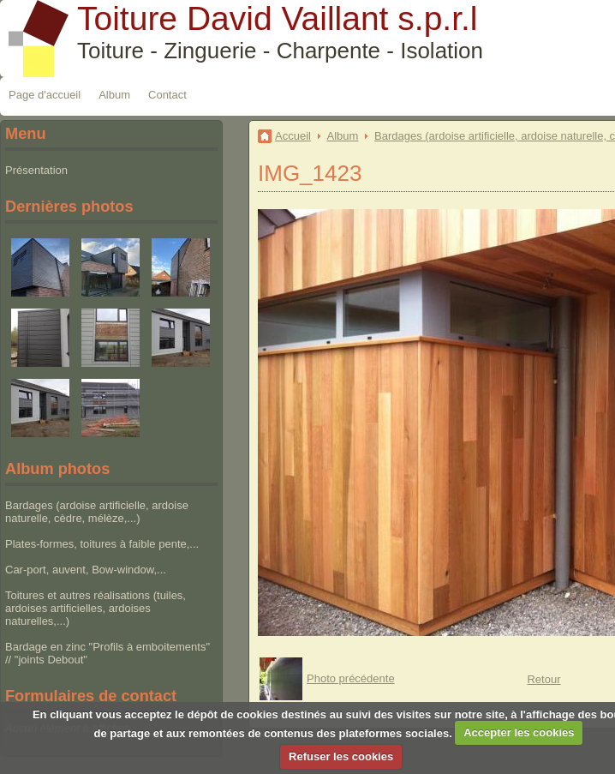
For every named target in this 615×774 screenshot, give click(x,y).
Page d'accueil (45, 94)
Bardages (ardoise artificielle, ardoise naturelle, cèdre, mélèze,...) (96, 512)
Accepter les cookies (518, 732)
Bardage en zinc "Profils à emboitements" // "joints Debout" (107, 653)
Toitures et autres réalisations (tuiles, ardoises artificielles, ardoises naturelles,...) (95, 608)
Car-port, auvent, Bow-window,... (85, 569)
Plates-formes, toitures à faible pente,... (102, 543)
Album (114, 94)
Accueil (293, 135)
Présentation (36, 170)
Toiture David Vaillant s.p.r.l (277, 18)
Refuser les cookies (341, 756)
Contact (167, 94)
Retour (543, 679)
